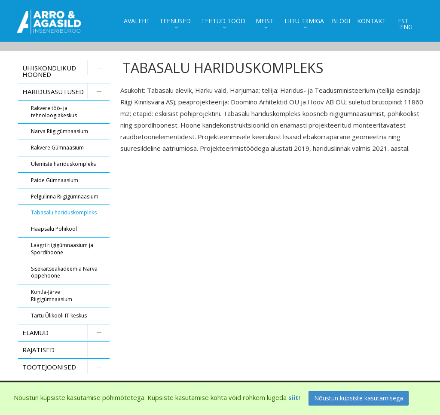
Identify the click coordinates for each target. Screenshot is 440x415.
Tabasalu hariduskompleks (64, 212)
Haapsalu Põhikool (54, 228)
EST (403, 21)
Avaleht (137, 21)
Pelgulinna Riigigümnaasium (64, 196)
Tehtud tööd (223, 21)
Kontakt (371, 21)
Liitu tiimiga (304, 21)
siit (293, 397)
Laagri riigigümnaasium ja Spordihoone (62, 248)
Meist (265, 21)
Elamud (35, 332)
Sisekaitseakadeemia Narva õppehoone (64, 272)
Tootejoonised (49, 367)
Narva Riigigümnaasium (59, 131)
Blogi (341, 21)
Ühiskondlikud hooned (49, 71)
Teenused (175, 21)
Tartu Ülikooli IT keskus (59, 315)
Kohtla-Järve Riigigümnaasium (51, 295)
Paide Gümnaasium (54, 180)
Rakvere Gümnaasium (57, 147)
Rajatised (38, 349)
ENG (406, 27)
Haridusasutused (53, 91)
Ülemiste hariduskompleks (63, 164)
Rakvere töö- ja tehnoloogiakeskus (54, 111)
